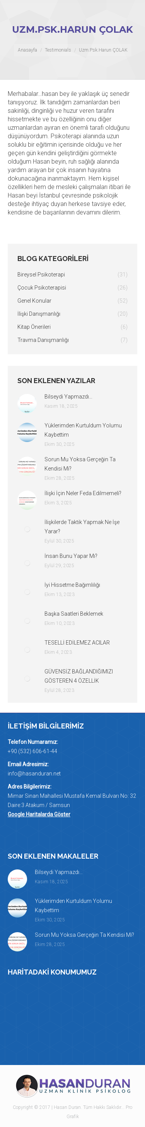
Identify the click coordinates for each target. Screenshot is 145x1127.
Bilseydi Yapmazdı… (68, 397)
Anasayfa (27, 50)
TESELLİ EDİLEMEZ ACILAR (77, 643)
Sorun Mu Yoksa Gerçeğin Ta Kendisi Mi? (80, 464)
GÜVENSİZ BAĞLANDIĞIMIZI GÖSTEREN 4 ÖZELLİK (78, 676)
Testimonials (58, 50)
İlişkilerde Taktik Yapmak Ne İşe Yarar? (81, 526)
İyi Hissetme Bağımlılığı (72, 585)
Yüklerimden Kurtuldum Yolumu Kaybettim (83, 430)
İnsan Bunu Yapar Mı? (70, 556)
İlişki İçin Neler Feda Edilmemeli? (82, 493)
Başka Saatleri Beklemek (73, 614)
